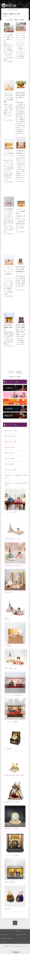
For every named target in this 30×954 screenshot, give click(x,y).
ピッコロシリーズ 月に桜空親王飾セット (20, 211)
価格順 (16, 19)
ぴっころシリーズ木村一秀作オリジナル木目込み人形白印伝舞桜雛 (8, 97)
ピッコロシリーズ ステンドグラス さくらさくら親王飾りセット (8, 271)
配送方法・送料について (21, 934)
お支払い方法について (6, 934)
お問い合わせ (19, 931)
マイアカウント (19, 938)
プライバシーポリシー (21, 942)
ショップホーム (4, 931)
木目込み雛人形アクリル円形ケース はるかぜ (8, 211)
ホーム (4, 10)
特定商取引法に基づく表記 (7, 938)
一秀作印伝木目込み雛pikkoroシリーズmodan (21, 153)
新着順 (22, 19)
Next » (19, 372)
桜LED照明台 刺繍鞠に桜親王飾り (9, 327)
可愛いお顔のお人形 (13, 10)
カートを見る (4, 942)
